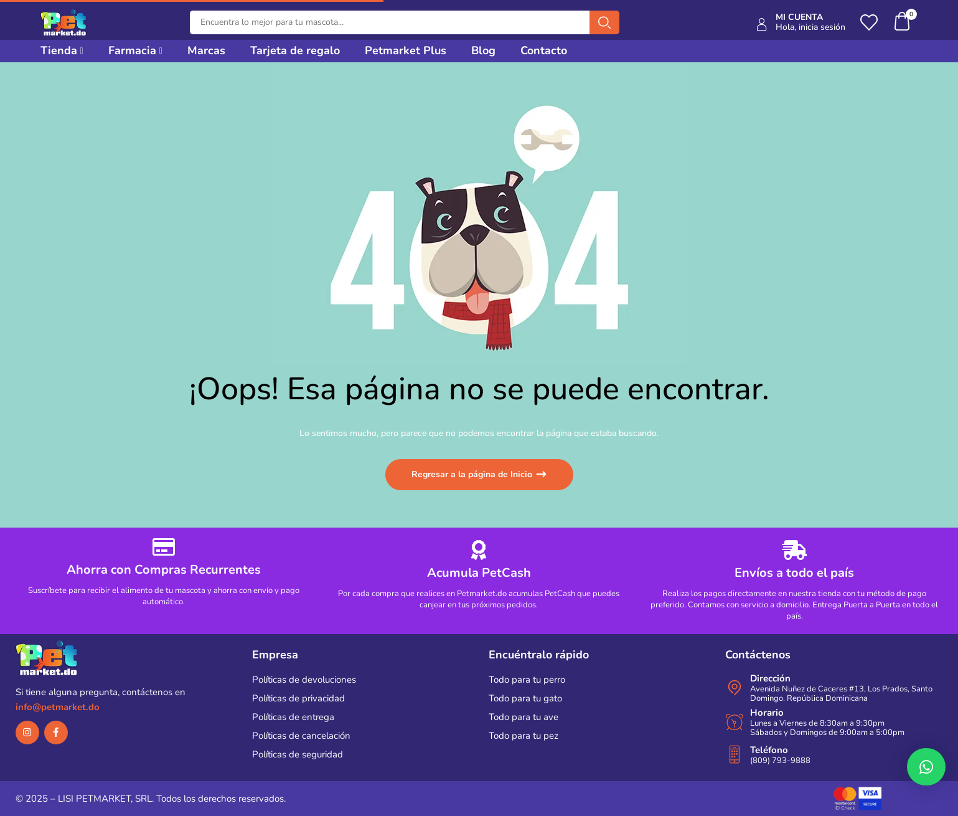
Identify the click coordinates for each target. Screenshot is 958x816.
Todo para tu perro (527, 679)
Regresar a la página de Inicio (473, 474)
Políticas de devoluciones (304, 679)
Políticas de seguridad (297, 754)
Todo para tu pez (523, 735)
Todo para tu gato (525, 698)
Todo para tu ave (523, 717)
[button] (903, 23)
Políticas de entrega (293, 717)
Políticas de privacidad (298, 698)
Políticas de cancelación (301, 735)
